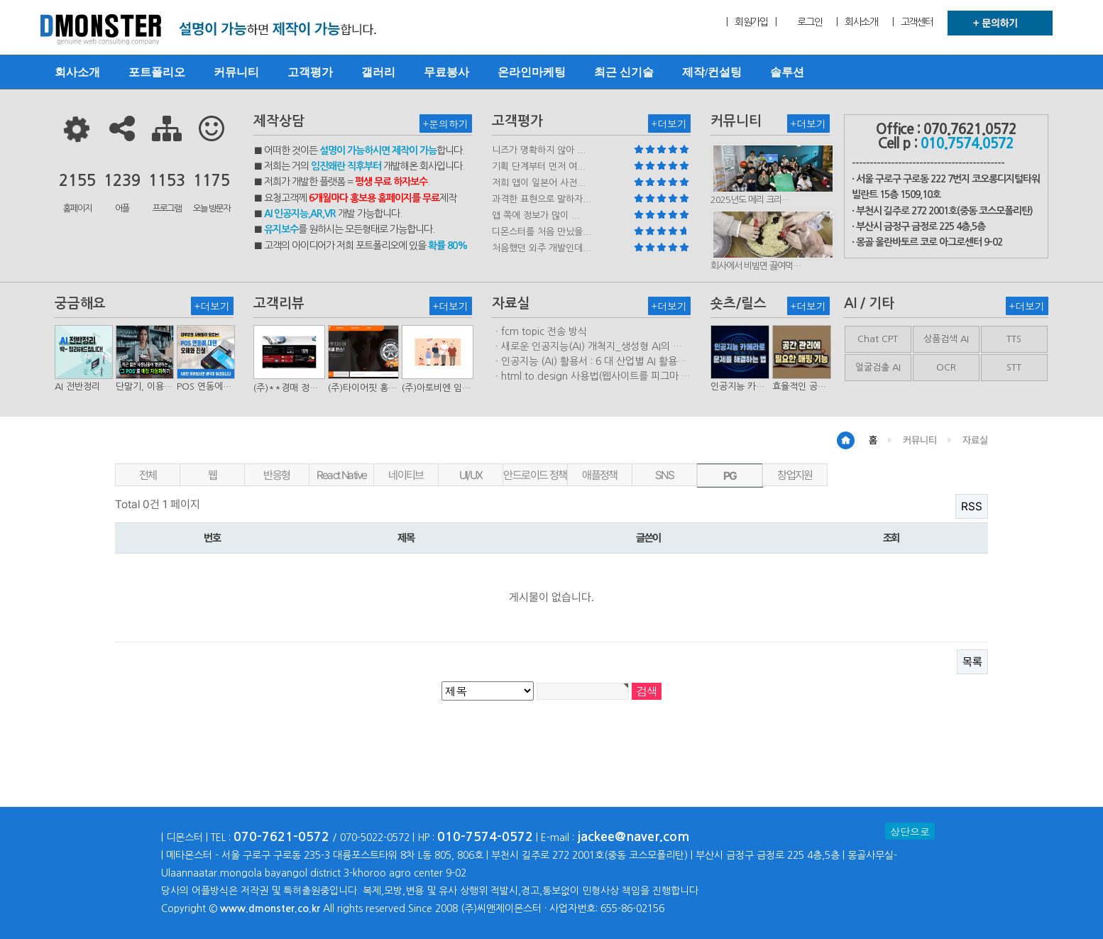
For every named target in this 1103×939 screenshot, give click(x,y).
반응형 (276, 475)
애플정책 (600, 475)
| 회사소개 (856, 22)
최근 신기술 (624, 72)
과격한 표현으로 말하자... (541, 199)
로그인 (809, 22)
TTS (1013, 339)
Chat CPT (877, 339)
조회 (891, 538)
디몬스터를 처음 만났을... (541, 231)
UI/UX (471, 475)
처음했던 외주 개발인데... (541, 248)
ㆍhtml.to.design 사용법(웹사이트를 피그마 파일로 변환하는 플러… (591, 377)
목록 (972, 662)
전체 (148, 475)
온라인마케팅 (532, 72)
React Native (342, 475)
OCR (946, 367)
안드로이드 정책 (534, 475)
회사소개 (77, 72)
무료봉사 (446, 72)
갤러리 (378, 72)
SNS (664, 475)
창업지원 (795, 475)
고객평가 (310, 72)
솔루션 (787, 72)
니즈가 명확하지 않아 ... (539, 150)
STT (1013, 367)
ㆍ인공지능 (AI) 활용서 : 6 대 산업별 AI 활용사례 (589, 362)
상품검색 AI (946, 339)
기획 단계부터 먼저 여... (539, 166)
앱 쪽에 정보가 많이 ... (536, 215)
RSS (971, 506)
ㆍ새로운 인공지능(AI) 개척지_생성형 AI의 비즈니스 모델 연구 (587, 347)
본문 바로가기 (0, 0)
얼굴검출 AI (878, 367)
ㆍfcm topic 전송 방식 (539, 331)
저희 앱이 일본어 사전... (539, 182)
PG (730, 476)
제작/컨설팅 (712, 72)
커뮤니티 (236, 72)
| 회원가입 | (751, 22)
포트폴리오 (156, 72)
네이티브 (406, 475)
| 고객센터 (912, 22)
